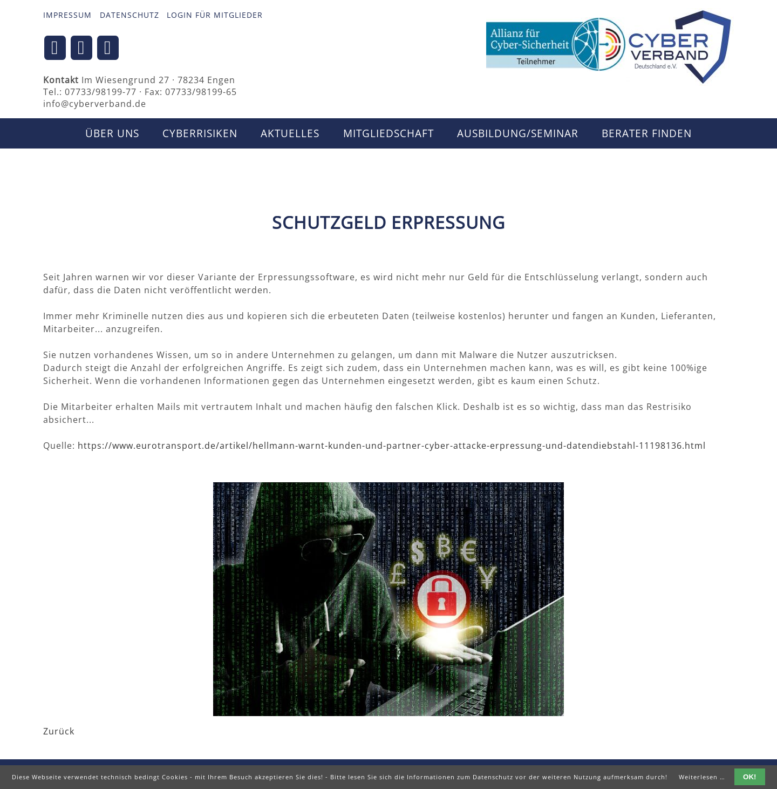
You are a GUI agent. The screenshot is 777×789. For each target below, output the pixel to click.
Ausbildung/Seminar (517, 133)
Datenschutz (129, 15)
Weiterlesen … (702, 777)
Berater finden (647, 133)
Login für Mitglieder (215, 15)
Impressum (67, 15)
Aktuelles (290, 133)
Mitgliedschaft (388, 133)
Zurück (58, 731)
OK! (749, 777)
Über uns (112, 133)
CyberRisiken (199, 133)
